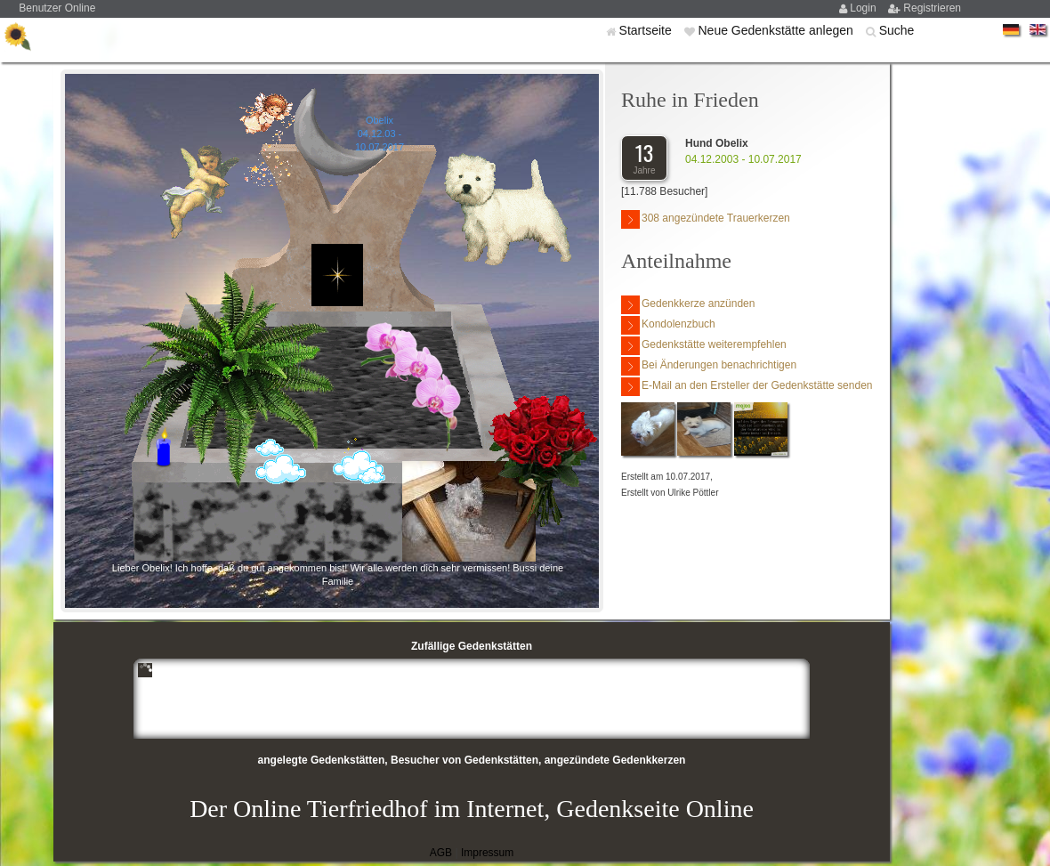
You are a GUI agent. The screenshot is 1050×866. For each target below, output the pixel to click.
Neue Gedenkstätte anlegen (777, 30)
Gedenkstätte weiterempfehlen (704, 345)
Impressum (487, 852)
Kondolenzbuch (668, 325)
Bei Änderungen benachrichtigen (708, 366)
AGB (441, 852)
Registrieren (932, 8)
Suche (897, 30)
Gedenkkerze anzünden (688, 304)
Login (864, 8)
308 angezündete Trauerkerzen (705, 219)
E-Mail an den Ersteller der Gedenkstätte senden (746, 386)
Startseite (647, 30)
